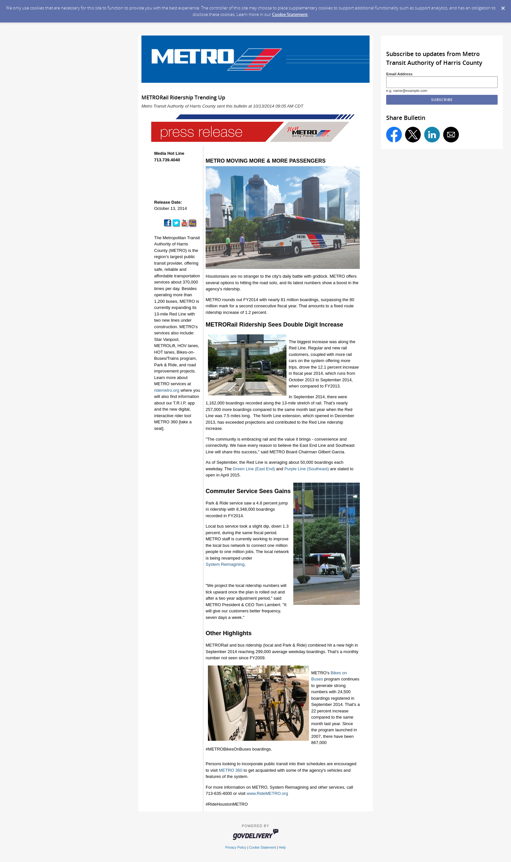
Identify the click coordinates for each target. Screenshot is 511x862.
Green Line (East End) (254, 468)
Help (282, 847)
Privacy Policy (235, 847)
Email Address (399, 74)
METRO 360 (230, 770)
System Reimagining (225, 564)
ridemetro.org (166, 390)
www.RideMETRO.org (267, 793)
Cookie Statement (290, 14)
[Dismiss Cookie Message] (503, 6)
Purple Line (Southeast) (307, 468)
